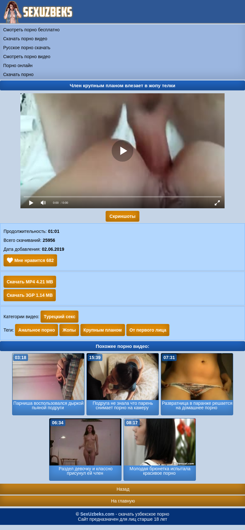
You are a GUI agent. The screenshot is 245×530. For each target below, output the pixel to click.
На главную (123, 500)
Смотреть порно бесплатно (31, 29)
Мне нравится (30, 260)
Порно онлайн (18, 65)
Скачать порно (18, 74)
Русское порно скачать (26, 47)
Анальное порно (36, 330)
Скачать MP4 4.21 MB (30, 281)
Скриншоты (122, 216)
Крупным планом (103, 330)
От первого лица (148, 330)
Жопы (69, 330)
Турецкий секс (59, 316)
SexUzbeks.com (97, 514)
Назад (122, 489)
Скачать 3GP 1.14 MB (30, 295)
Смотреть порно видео (26, 56)
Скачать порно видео (25, 38)
